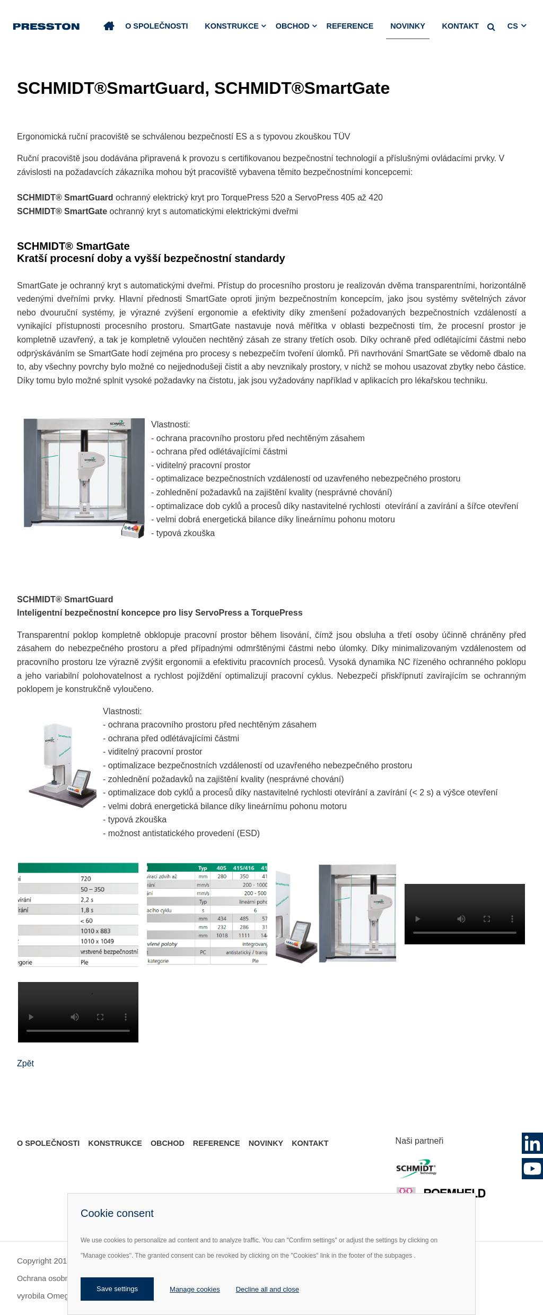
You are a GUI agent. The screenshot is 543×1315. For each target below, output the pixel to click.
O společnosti (156, 26)
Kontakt (460, 26)
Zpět (25, 1063)
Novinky (407, 26)
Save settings (117, 1289)
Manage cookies (195, 1289)
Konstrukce (232, 26)
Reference (350, 26)
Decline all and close (267, 1289)
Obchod (293, 26)
